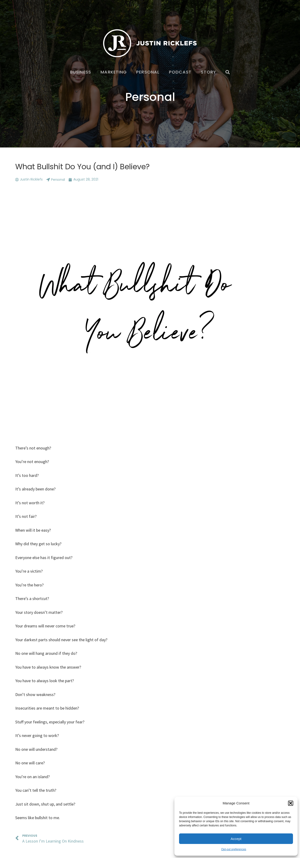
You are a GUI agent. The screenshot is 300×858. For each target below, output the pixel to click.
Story (208, 72)
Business (80, 72)
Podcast (180, 72)
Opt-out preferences (233, 849)
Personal (148, 72)
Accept (236, 839)
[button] (290, 803)
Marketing (114, 72)
